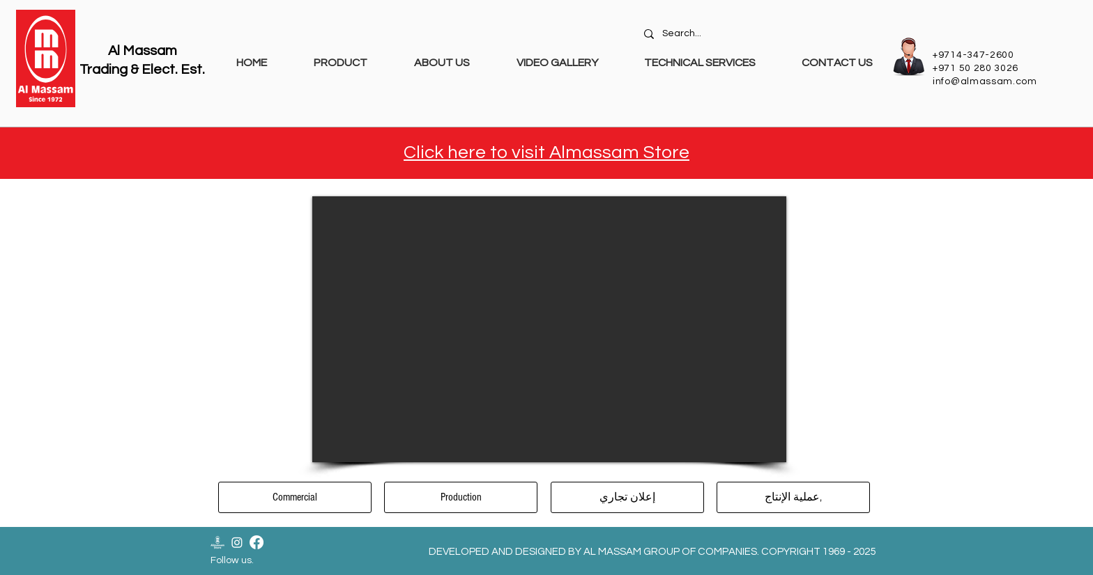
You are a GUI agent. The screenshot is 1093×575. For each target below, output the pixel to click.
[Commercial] (295, 497)
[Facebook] (256, 542)
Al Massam (142, 51)
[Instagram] (237, 542)
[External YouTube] (549, 329)
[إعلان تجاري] (627, 497)
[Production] (460, 497)
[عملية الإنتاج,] (793, 497)
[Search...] (760, 34)
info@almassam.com (985, 81)
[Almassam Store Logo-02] (217, 542)
